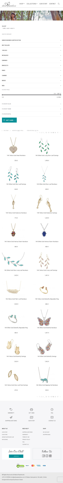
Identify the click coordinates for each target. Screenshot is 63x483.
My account (46, 432)
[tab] (31, 40)
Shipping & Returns (27, 432)
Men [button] (31, 86)
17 (57, 133)
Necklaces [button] (31, 55)
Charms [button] (31, 75)
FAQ (23, 442)
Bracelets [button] (31, 65)
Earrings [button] (31, 60)
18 (35, 130)
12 (46, 133)
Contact (52, 4)
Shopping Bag (46, 434)
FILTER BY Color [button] (31, 104)
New (18, 130)
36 (37, 130)
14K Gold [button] (31, 50)
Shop (22, 4)
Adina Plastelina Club (8, 437)
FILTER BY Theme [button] (31, 109)
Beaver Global (19, 480)
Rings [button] (31, 70)
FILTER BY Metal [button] (31, 114)
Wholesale (5, 439)
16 (55, 133)
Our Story (43, 4)
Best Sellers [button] (31, 45)
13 (48, 133)
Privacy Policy (26, 439)
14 (51, 133)
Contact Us (25, 444)
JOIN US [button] (16, 456)
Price (22, 130)
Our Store (4, 434)
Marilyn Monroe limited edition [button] (31, 40)
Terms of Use (25, 437)
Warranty (25, 434)
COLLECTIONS (32, 4)
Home (4, 28)
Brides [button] (31, 80)
